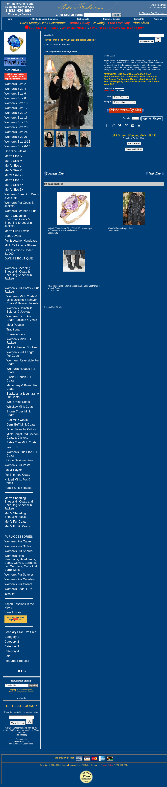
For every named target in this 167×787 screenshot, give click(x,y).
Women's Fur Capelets (19, 579)
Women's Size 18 (16, 122)
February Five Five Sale (20, 632)
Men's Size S (13, 156)
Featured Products (16, 660)
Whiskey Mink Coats (19, 406)
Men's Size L (12, 165)
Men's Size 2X (14, 175)
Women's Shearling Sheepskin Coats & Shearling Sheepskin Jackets (18, 273)
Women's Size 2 (15, 84)
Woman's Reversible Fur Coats (22, 362)
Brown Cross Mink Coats (18, 413)
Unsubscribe (21, 698)
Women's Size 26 (16, 136)
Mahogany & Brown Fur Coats (22, 387)
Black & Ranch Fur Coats (18, 378)
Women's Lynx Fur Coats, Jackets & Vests (21, 318)
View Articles (12, 612)
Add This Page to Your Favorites (158, 6)
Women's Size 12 (16, 108)
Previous (55, 173)
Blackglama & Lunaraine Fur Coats (22, 395)
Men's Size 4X (14, 184)
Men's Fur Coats (15, 521)
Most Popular (15, 324)
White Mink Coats (18, 402)
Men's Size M (13, 160)
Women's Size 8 (15, 98)
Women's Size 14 (16, 112)
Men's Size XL (14, 170)
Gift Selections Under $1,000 (18, 252)
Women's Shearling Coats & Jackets (21, 196)
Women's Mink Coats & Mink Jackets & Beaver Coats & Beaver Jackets (22, 300)
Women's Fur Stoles (17, 546)
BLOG (21, 671)
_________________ (18, 263)
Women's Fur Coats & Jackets (18, 204)
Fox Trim (12, 447)
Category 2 (11, 641)
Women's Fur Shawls (18, 551)
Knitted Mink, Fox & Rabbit (17, 481)
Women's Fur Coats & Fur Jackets (21, 289)
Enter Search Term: (69, 14)
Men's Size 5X (14, 189)
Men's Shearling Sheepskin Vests (15, 515)
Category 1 (11, 636)
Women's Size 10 (16, 103)
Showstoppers (15, 334)
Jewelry (9, 593)
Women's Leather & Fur (20, 211)
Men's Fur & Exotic (16, 231)
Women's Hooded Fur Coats (20, 370)
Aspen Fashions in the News (19, 605)
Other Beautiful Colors (21, 429)
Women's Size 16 (16, 117)
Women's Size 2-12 (17, 141)
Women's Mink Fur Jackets (18, 340)
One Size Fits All (15, 151)
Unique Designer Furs (18, 460)
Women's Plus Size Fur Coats (21, 453)
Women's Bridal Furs (18, 589)
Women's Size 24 (16, 132)
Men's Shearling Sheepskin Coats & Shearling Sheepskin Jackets (18, 221)
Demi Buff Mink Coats (20, 424)
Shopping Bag (148, 13)
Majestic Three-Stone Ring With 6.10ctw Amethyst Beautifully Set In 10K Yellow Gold (70, 229)
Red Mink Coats (17, 419)
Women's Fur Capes (17, 541)
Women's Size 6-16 (17, 146)
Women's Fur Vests (17, 465)
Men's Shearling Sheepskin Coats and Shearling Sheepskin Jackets (18, 503)
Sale (7, 656)
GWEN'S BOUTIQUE (18, 258)
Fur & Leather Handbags (20, 240)
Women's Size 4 (15, 88)
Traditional (13, 329)
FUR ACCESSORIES (18, 536)
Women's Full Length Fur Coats (20, 354)
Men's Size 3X (14, 180)
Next (155, 173)
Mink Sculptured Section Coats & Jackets (22, 435)
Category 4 (11, 651)
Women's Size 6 (15, 93)
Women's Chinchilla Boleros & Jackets (19, 309)
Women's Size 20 (16, 127)
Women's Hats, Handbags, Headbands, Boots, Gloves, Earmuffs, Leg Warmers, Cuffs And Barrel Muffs (20, 562)
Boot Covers (12, 235)
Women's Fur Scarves (19, 574)
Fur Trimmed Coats (17, 474)
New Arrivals (12, 69)
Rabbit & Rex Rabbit (17, 487)
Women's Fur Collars (18, 584)
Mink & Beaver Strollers (22, 347)
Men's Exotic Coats (17, 526)
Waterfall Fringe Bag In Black (121, 228)
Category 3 (11, 646)
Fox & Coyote (13, 470)
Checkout (160, 13)
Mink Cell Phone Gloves (20, 245)
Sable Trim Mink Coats (21, 442)
